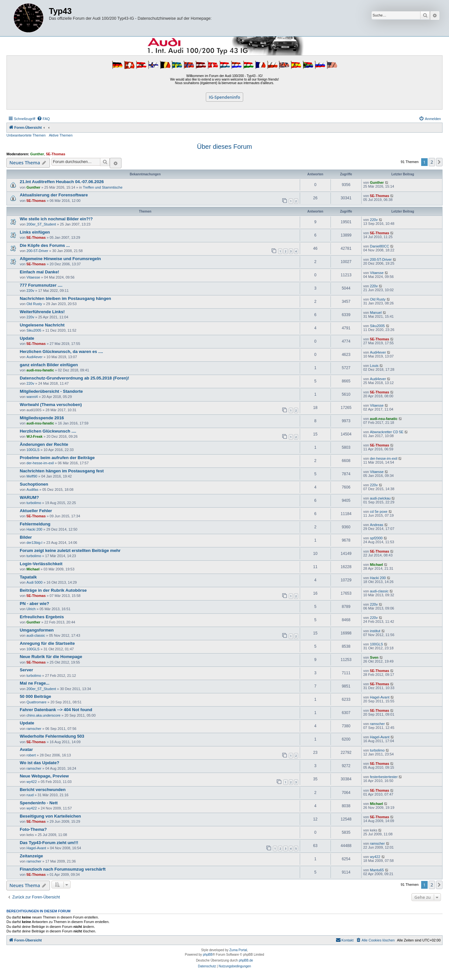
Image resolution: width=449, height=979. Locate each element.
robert (31, 755)
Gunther (37, 154)
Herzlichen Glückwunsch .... (48, 431)
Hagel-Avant (379, 697)
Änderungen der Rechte (44, 444)
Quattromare (37, 702)
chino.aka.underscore (44, 715)
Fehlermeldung (35, 524)
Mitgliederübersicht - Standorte (51, 391)
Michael (33, 569)
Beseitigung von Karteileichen (50, 816)
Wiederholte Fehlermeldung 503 (52, 736)
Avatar (26, 749)
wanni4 (32, 397)
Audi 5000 (35, 582)
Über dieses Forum (224, 146)
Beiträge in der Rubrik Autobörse (53, 590)
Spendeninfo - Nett (39, 802)
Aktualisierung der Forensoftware (54, 194)
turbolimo (34, 503)
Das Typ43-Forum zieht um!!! (49, 842)
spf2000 (376, 538)
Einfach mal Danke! (39, 272)
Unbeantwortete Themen (26, 135)
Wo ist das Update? (39, 762)
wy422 (32, 782)
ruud (30, 795)
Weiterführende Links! (42, 311)
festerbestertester (384, 777)
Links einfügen (35, 232)
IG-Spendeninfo (224, 97)
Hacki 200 (34, 529)
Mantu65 (377, 870)
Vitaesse (33, 277)
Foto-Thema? (33, 829)
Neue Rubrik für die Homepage (51, 656)
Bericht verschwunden (42, 789)
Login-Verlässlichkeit (41, 563)
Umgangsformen (37, 630)
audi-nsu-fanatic (40, 370)
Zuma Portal (238, 950)
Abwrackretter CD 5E (386, 432)
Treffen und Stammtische (102, 187)
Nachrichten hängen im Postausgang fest (62, 470)
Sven (374, 657)
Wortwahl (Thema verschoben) (51, 404)
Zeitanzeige (31, 855)
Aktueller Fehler (36, 510)
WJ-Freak (35, 436)
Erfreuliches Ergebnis (42, 616)
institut (375, 631)
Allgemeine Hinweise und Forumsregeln (60, 258)
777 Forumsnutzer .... (41, 285)
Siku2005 (34, 330)
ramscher (34, 729)
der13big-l (34, 542)
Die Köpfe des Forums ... (45, 245)
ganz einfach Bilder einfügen (49, 364)
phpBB (208, 954)
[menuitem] (43, 119)
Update (27, 338)
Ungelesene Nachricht (42, 325)
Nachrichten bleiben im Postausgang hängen (65, 298)
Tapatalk (28, 577)
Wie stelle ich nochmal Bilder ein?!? (56, 218)
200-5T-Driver (37, 251)
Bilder (26, 537)
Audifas (33, 489)
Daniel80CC (379, 246)
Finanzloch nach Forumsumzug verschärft (63, 869)
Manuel (376, 312)
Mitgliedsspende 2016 (42, 417)
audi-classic (379, 591)
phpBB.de (246, 960)
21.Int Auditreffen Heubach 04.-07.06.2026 (62, 181)
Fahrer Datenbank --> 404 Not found (56, 709)
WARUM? (29, 497)
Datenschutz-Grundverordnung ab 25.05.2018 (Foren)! (74, 378)
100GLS (33, 450)
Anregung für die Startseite (47, 643)
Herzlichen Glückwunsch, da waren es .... (61, 351)
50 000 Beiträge (35, 696)
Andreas (376, 525)
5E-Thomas (55, 154)
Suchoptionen (34, 484)
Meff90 (32, 476)
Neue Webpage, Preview (44, 776)
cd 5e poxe (378, 511)
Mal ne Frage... (35, 683)
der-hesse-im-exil (40, 463)
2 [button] (432, 162)
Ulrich (31, 609)
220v (374, 220)
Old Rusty (34, 304)
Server (26, 669)
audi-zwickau (380, 498)
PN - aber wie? (34, 603)
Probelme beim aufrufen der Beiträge (57, 457)
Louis (374, 366)
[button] (439, 162)
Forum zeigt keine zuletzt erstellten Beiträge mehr (70, 550)
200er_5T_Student (41, 224)
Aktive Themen (61, 135)
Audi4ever (35, 357)
